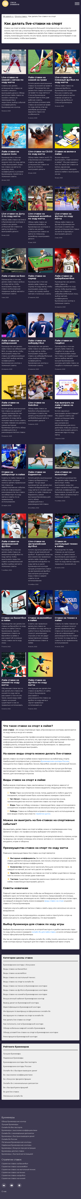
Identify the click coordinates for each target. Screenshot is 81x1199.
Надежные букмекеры (13, 1058)
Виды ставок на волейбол (14, 973)
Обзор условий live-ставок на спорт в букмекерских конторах (30, 1032)
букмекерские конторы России (55, 761)
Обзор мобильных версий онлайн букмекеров (24, 1028)
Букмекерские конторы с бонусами (19, 965)
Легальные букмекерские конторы (16, 1142)
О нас (4, 1191)
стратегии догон (43, 814)
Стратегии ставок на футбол (13, 1175)
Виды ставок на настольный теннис (19, 977)
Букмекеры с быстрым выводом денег (18, 1136)
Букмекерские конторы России (17, 1066)
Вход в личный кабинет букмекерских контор (23, 999)
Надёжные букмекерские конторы (16, 1145)
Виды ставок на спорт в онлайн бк (18, 982)
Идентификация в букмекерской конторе (21, 1007)
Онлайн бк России (9, 1139)
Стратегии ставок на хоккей (13, 1178)
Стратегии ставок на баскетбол (15, 1164)
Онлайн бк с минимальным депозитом (20, 1083)
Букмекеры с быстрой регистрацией (17, 1154)
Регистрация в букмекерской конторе (20, 1037)
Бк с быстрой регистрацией (15, 1088)
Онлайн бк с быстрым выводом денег (20, 1071)
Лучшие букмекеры (12, 1054)
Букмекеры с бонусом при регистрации (19, 1148)
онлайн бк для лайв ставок (44, 932)
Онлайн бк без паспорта (12, 1127)
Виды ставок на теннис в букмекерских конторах (25, 986)
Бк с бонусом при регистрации (17, 1079)
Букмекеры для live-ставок (13, 1151)
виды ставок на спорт (54, 901)
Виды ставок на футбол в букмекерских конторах (25, 990)
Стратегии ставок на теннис (13, 1172)
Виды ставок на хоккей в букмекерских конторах (25, 994)
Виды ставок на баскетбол (15, 969)
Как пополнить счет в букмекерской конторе (23, 1024)
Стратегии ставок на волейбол (15, 1167)
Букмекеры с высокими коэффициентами (19, 1130)
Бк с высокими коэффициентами (18, 1075)
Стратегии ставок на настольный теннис (19, 1169)
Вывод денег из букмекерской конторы (21, 1003)
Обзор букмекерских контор (14, 1121)
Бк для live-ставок (11, 1092)
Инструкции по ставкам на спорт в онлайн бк (23, 1016)
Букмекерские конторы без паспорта (20, 1062)
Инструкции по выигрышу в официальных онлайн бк (26, 1011)
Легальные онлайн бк (13, 1096)
